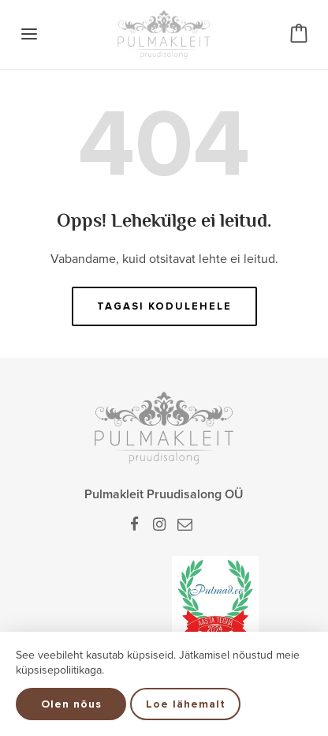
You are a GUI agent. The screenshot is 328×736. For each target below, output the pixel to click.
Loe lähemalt (186, 704)
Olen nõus (71, 704)
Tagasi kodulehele (164, 306)
